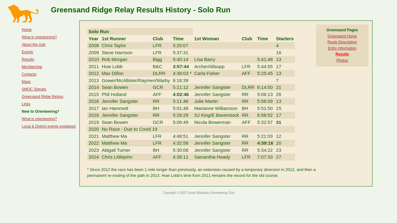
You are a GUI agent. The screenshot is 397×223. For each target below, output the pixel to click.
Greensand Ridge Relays (42, 96)
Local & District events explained (48, 126)
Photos (342, 60)
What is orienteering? (39, 37)
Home (27, 30)
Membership (32, 67)
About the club (34, 44)
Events (27, 52)
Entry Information (342, 48)
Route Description (342, 42)
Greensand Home (342, 36)
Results (28, 59)
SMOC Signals (34, 89)
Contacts (29, 74)
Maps (26, 82)
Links (26, 104)
